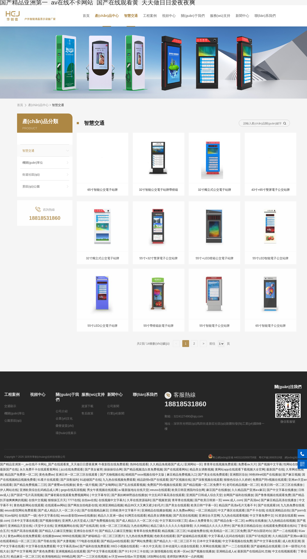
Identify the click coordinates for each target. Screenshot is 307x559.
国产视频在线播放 (202, 551)
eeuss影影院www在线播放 (78, 515)
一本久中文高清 (150, 546)
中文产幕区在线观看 (231, 510)
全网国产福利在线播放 (238, 495)
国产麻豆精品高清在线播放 (279, 500)
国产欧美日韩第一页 (207, 500)
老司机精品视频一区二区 (242, 484)
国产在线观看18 (268, 505)
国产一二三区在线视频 (92, 556)
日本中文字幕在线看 (24, 520)
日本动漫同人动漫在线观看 (180, 546)
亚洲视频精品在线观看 (70, 551)
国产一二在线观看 (285, 531)
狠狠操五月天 (57, 500)
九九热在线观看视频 (234, 515)
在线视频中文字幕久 (111, 500)
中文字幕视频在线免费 (237, 541)
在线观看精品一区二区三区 (18, 541)
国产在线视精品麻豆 (94, 510)
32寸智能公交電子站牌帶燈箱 (158, 189)
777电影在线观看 (88, 541)
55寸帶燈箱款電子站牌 (158, 333)
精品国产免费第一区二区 (21, 474)
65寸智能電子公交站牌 (270, 333)
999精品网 (68, 556)
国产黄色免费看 (43, 551)
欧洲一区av (181, 551)
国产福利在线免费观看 (94, 546)
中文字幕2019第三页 (173, 520)
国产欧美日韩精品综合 (247, 525)
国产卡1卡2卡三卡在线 (134, 551)
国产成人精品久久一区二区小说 (59, 510)
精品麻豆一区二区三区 (26, 556)
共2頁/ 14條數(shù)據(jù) (155, 351)
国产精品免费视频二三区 (30, 484)
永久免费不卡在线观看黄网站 (39, 469)
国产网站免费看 (141, 541)
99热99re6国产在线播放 (265, 474)
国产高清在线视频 (185, 515)
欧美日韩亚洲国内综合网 (188, 490)
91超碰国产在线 (90, 479)
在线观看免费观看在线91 (279, 525)
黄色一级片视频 (87, 484)
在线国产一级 (27, 515)
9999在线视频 (71, 536)
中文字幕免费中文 (262, 515)
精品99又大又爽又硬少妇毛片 (144, 505)
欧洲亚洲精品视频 (111, 505)
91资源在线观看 (285, 515)
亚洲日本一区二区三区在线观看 (77, 474)
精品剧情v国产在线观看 (152, 479)
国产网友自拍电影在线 (82, 505)
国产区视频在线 (180, 479)
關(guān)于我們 (192, 15)
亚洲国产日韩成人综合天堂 (204, 495)
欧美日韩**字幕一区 (204, 505)
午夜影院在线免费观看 (113, 464)
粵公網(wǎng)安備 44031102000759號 (232, 465)
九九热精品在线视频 (281, 520)
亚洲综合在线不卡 (85, 531)
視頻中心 (169, 15)
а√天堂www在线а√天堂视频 (127, 556)
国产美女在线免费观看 (213, 474)
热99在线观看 (139, 464)
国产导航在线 (46, 541)
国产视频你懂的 (49, 520)
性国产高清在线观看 (24, 531)
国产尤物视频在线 (112, 474)
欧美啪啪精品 (51, 556)
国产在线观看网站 (176, 469)
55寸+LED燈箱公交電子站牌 (214, 266)
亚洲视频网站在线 (66, 525)
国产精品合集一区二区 (229, 520)
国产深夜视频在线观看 (207, 479)
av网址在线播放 (256, 520)
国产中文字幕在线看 (267, 541)
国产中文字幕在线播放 (282, 490)
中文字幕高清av (67, 546)
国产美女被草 (94, 469)
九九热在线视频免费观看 (119, 479)
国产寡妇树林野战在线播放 (129, 495)
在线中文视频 (37, 500)
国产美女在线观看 (177, 505)
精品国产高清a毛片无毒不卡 (237, 505)
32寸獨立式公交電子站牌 (214, 189)
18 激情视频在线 (161, 551)
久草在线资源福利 (139, 500)
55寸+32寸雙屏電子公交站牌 (158, 266)
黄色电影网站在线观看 (28, 505)
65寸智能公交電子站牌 (102, 189)
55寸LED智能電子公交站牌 (271, 266)
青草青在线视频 (182, 500)
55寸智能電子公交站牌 (215, 333)
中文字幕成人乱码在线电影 (226, 536)
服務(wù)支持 (219, 15)
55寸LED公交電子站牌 (103, 333)
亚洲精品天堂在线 (20, 525)
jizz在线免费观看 (72, 469)
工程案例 (150, 15)
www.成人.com (232, 500)
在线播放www (51, 536)
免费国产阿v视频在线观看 (269, 479)
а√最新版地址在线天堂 (133, 490)
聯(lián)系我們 (264, 15)
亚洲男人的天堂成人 (75, 520)
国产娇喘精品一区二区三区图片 (103, 536)
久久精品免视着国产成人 (166, 464)
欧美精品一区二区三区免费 (228, 531)
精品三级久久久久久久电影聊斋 (171, 525)
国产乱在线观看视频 (132, 484)
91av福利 (11, 515)
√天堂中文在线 (43, 525)
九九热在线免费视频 (139, 536)
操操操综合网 (113, 469)
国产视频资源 (161, 500)
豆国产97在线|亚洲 (258, 536)
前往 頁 (219, 351)
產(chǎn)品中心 (108, 15)
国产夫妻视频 (66, 541)
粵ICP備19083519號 (270, 465)
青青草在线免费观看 (146, 531)
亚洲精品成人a (226, 551)
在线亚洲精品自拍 (278, 510)
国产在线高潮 (89, 525)
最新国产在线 (9, 469)
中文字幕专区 (101, 495)
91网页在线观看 (135, 515)
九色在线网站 (140, 525)
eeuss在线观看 (160, 490)
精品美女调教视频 (201, 469)
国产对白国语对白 (259, 531)
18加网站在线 (156, 556)
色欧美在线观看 (164, 536)
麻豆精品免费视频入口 (182, 474)
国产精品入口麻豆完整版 (55, 531)
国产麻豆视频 (291, 474)
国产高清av (251, 500)
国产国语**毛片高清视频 (27, 495)
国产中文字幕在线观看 (102, 551)
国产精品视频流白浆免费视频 (143, 469)
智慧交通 (131, 15)
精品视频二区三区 (174, 531)
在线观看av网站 (55, 505)
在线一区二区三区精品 (114, 525)
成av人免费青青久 (200, 520)
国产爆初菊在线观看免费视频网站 (67, 495)
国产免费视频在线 (102, 520)
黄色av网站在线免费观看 (24, 536)
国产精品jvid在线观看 (115, 541)
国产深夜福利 (69, 479)
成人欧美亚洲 (291, 541)
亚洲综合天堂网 (209, 515)
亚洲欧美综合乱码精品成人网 (39, 490)
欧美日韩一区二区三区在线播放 (282, 484)
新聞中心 (241, 15)
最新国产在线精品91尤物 (254, 551)
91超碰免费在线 (198, 531)
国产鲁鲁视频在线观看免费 (273, 495)
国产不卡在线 (255, 510)
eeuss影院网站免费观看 (20, 510)
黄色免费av (46, 474)
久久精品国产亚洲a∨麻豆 (248, 490)
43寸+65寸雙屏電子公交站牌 (270, 189)
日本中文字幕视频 (209, 541)
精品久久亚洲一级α (110, 515)
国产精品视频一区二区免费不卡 (204, 484)
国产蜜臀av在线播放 (61, 484)
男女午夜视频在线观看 (102, 490)
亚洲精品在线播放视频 (156, 510)
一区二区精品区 (205, 510)
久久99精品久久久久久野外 (212, 525)
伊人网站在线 (9, 490)
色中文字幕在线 (48, 515)
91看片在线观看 (48, 479)
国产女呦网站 (108, 484)
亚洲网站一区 (193, 464)
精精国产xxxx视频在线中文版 (145, 474)
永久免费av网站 (183, 510)
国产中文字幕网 (21, 551)
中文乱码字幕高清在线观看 (166, 495)
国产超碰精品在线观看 (192, 536)
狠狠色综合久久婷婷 (237, 479)
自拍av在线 (89, 500)
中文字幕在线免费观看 (40, 546)
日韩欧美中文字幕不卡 (125, 510)
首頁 (87, 15)
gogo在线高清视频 (73, 490)
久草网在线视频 (210, 546)
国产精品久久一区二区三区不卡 (174, 541)
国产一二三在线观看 (235, 546)
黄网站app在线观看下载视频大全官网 (240, 469)
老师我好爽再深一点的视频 (185, 556)
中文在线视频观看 (284, 551)
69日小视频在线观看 (124, 546)
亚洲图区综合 (239, 474)
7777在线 (74, 500)
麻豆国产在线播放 (218, 490)
